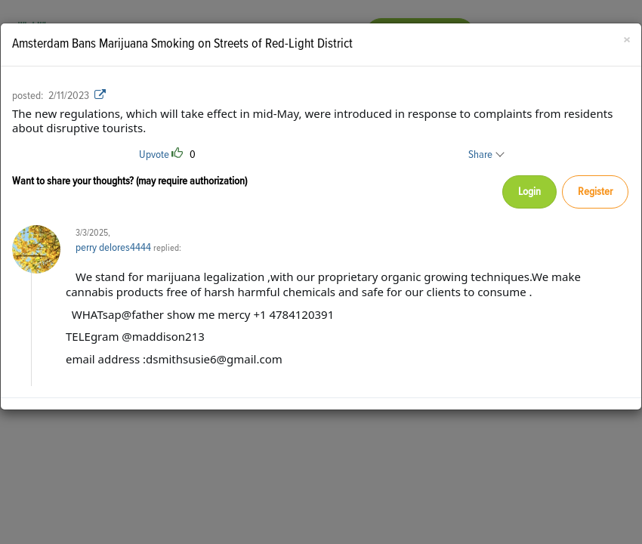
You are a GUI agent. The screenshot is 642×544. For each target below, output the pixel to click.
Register (595, 191)
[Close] (626, 41)
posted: (27, 95)
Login (529, 191)
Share (485, 154)
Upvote (154, 154)
